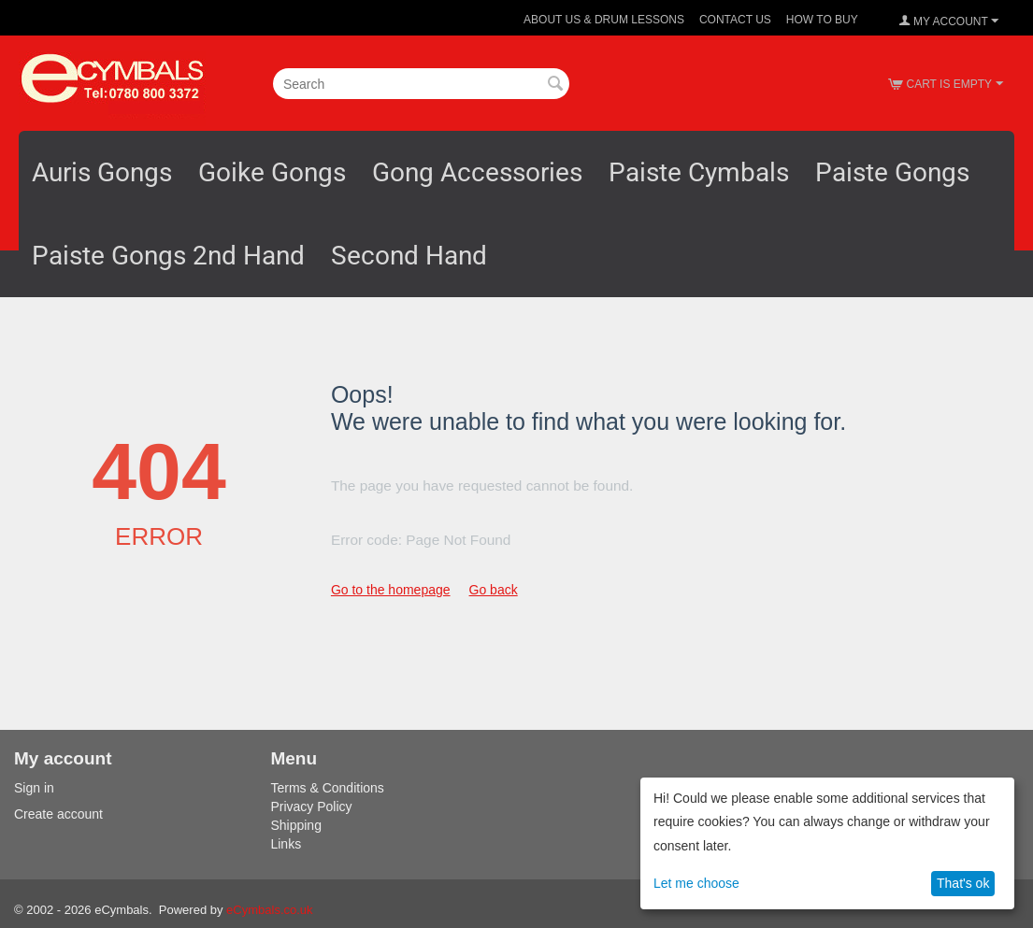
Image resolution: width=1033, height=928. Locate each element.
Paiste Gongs (892, 172)
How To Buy (822, 19)
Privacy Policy (311, 806)
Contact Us (735, 19)
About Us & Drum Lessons (604, 19)
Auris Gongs (102, 172)
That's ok (963, 883)
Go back (493, 589)
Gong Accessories (477, 172)
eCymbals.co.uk (269, 910)
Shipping (296, 825)
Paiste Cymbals (699, 172)
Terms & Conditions (326, 787)
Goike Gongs (272, 172)
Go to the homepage (391, 589)
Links (285, 843)
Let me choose (696, 883)
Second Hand (409, 255)
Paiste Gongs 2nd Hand (168, 255)
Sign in (34, 787)
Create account (58, 814)
